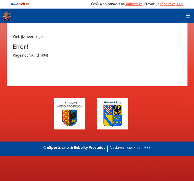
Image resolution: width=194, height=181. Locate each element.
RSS (147, 148)
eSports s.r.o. (58, 148)
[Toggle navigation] (188, 16)
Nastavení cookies (125, 148)
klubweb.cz (133, 4)
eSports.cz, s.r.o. (171, 4)
